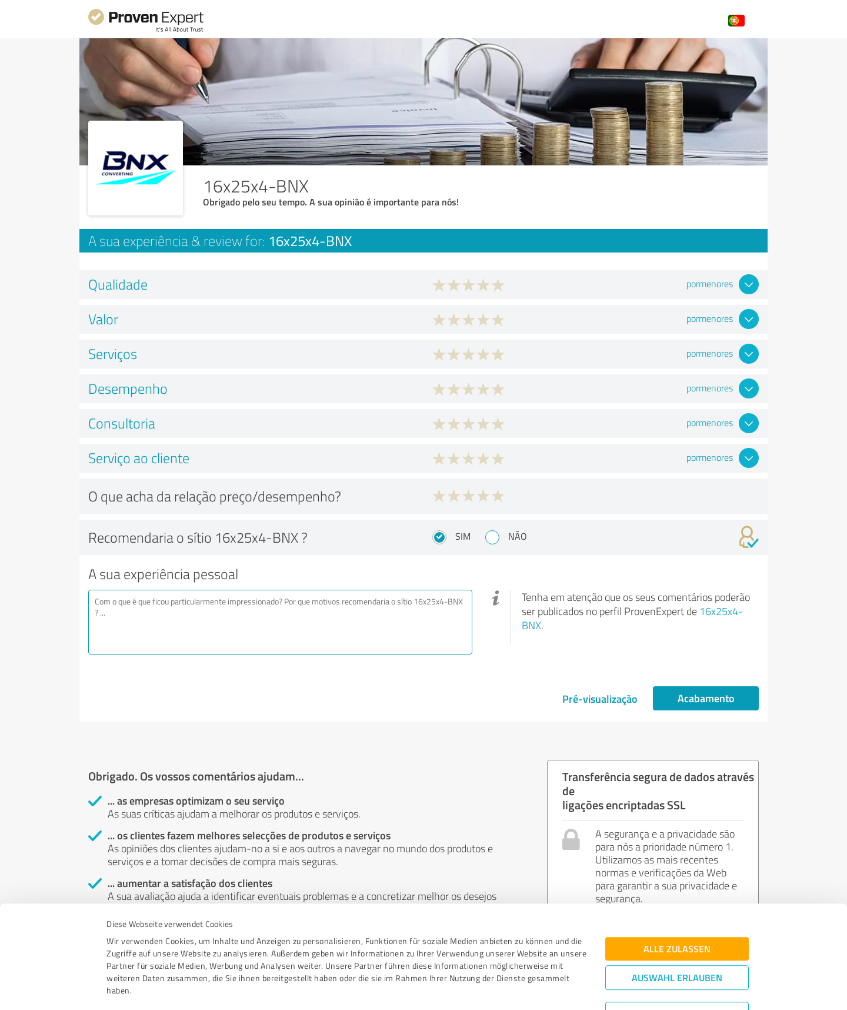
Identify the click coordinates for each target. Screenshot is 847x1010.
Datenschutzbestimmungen (207, 955)
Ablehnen (677, 954)
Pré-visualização (600, 698)
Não (517, 536)
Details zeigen (506, 988)
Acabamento (706, 698)
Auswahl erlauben (677, 917)
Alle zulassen (677, 888)
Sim (463, 536)
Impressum (127, 955)
